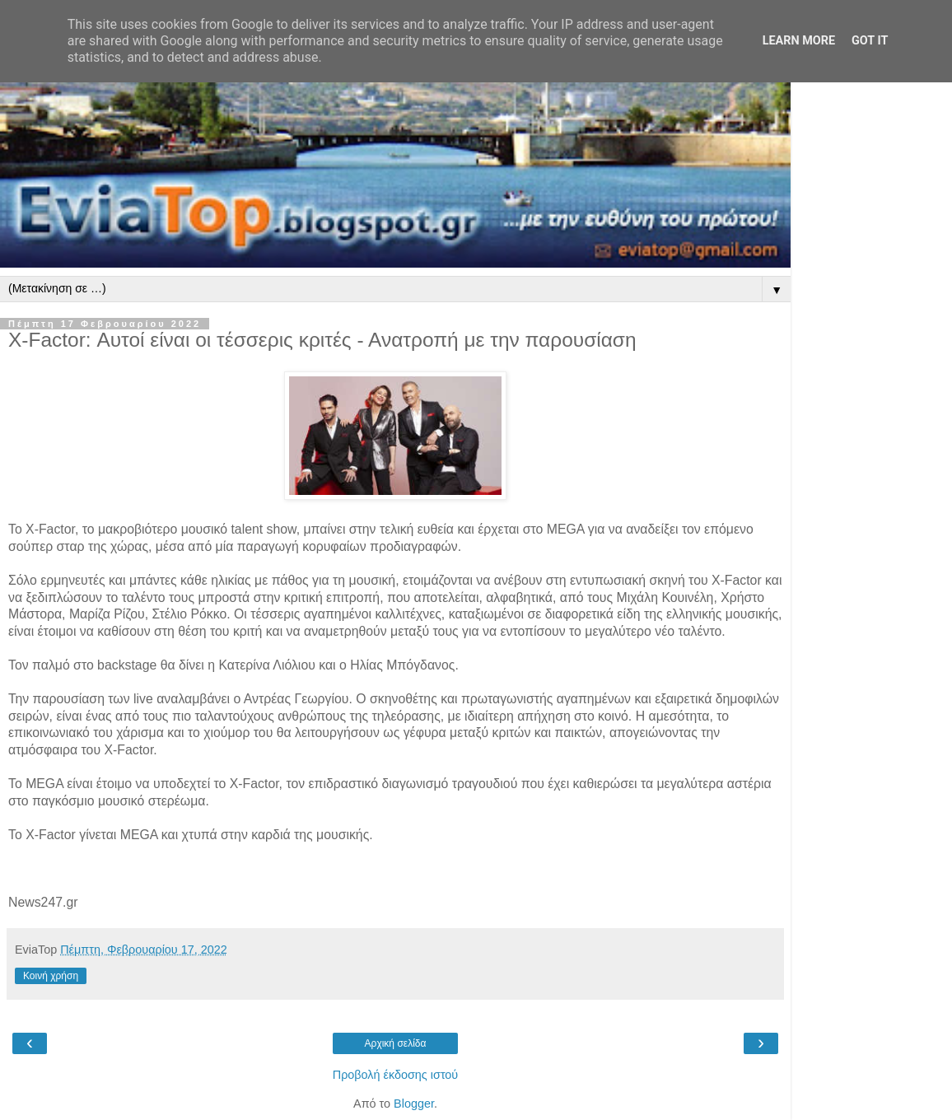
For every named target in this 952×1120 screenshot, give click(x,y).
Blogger (414, 1103)
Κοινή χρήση (50, 976)
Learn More (799, 41)
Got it (870, 41)
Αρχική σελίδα (396, 1043)
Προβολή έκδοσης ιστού (396, 1074)
